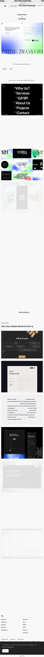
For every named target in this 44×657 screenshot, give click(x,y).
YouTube (33, 641)
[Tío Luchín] (22, 345)
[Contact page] (22, 476)
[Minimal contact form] (22, 410)
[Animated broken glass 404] (22, 132)
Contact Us (25, 632)
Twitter (21, 641)
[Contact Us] (22, 376)
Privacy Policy (20, 639)
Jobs (24, 622)
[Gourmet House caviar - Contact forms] (22, 576)
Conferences (4, 630)
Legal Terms (13, 639)
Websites (3, 619)
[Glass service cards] (22, 294)
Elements (3, 624)
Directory (3, 627)
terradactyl (22, 18)
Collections (4, 622)
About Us (25, 630)
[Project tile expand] (22, 262)
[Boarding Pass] (22, 510)
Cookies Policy (4, 639)
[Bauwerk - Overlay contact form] (22, 544)
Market (24, 624)
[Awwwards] (5, 6)
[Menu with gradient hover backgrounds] (22, 99)
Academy (25, 619)
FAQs (24, 627)
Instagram (10, 641)
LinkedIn (16, 641)
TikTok (38, 641)
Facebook (27, 641)
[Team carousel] (22, 230)
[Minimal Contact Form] (22, 443)
